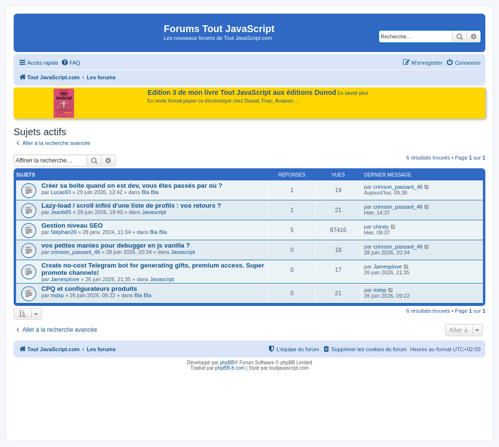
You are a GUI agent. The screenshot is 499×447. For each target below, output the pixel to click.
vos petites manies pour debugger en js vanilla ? (115, 245)
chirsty (381, 227)
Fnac (267, 101)
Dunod (252, 101)
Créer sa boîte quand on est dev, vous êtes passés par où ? (131, 185)
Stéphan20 (64, 232)
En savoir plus (353, 93)
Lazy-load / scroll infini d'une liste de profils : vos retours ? (131, 205)
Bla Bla (150, 192)
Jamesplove (65, 279)
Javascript (154, 212)
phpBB (227, 362)
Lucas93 (61, 192)
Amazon (284, 101)
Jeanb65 (61, 212)
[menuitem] (70, 63)
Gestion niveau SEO (72, 225)
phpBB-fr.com (230, 368)
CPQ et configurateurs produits (89, 288)
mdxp (57, 295)
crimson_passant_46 (398, 187)
